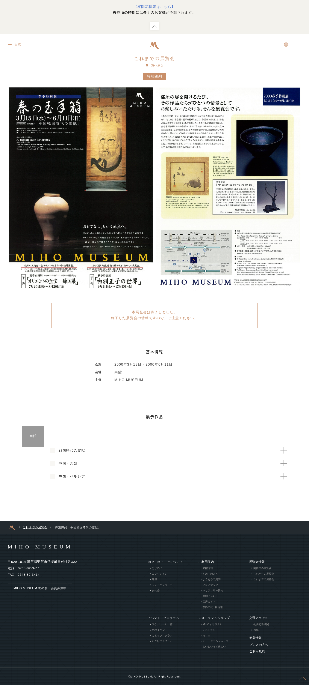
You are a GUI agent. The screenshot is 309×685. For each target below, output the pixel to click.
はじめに (157, 568)
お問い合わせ (210, 596)
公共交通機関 (261, 624)
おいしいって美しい (214, 647)
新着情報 (255, 638)
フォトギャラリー (162, 585)
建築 (154, 579)
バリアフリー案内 (213, 590)
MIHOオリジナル (212, 624)
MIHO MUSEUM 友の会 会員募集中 (40, 588)
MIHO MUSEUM (41, 547)
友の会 (156, 590)
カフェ (206, 635)
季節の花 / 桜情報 (213, 607)
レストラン (209, 630)
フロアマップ (210, 585)
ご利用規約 (257, 651)
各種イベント (159, 630)
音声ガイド (209, 601)
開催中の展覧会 (262, 568)
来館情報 (208, 568)
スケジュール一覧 (162, 624)
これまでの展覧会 (154, 62)
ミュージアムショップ (215, 641)
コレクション (159, 573)
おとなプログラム (162, 641)
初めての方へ (210, 573)
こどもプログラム (162, 635)
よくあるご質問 (212, 579)
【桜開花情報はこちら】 (154, 7)
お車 (256, 630)
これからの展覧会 (263, 573)
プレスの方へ (258, 644)
